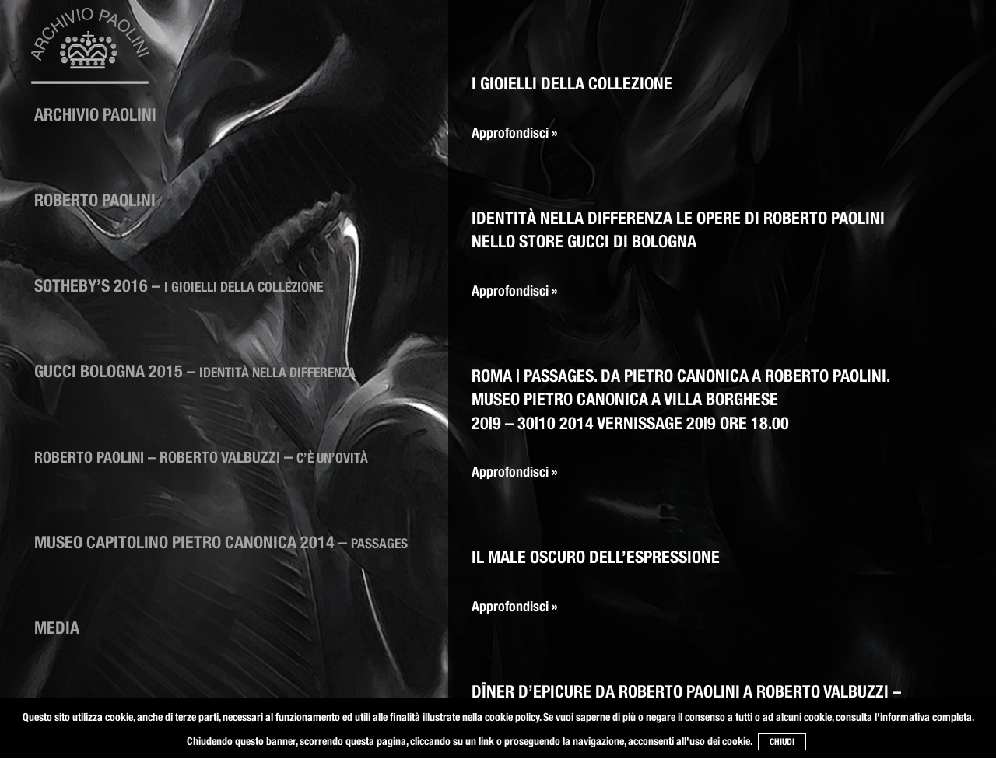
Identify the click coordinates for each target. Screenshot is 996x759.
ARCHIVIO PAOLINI (95, 114)
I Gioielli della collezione (572, 83)
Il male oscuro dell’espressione (596, 557)
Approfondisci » (515, 132)
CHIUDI (782, 741)
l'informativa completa (923, 717)
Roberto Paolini (95, 200)
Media (56, 627)
